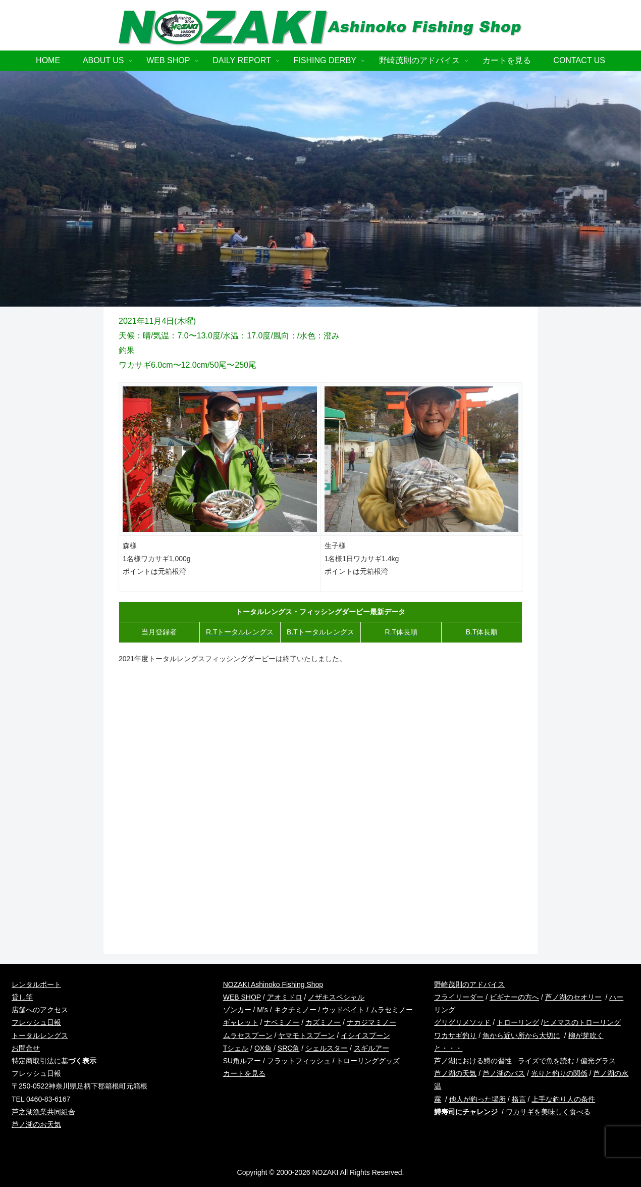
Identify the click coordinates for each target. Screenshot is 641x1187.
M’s (262, 1010)
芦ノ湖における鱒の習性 (473, 1061)
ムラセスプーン (248, 1035)
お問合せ (26, 1048)
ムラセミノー (391, 1010)
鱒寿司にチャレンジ (466, 1112)
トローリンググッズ (368, 1061)
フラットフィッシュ (299, 1061)
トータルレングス (40, 1035)
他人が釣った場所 (477, 1099)
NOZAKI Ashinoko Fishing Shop (273, 984)
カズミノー (323, 1022)
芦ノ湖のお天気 (36, 1124)
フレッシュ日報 (36, 1022)
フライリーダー (459, 997)
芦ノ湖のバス (504, 1073)
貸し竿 (22, 997)
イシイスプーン (365, 1035)
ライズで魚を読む (546, 1061)
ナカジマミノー (371, 1022)
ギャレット (240, 1022)
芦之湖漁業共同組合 (43, 1112)
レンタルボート (36, 984)
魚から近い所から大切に (521, 1035)
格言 (519, 1099)
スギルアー (371, 1048)
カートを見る (244, 1073)
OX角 (263, 1048)
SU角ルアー (242, 1061)
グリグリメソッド (462, 1022)
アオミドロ (284, 997)
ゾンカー (237, 1010)
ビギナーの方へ (514, 997)
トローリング (518, 1022)
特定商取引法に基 (54, 1061)
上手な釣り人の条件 (563, 1099)
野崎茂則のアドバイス (469, 984)
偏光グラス (598, 1061)
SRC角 (289, 1048)
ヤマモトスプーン (306, 1035)
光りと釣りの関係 (559, 1073)
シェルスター (326, 1048)
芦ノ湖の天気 (455, 1073)
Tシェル (236, 1048)
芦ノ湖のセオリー (573, 997)
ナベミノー (281, 1022)
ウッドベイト (343, 1010)
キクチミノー (295, 1010)
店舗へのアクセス (40, 1010)
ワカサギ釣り (455, 1035)
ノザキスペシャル (336, 997)
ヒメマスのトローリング (582, 1022)
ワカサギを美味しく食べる (548, 1112)
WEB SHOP (242, 997)
